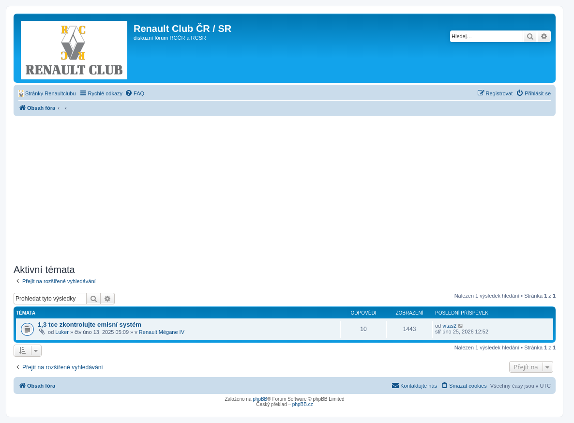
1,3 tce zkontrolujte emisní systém (89, 324)
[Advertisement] (285, 189)
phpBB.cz (302, 404)
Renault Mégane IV (161, 332)
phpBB (260, 399)
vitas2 (449, 326)
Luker (62, 332)
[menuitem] (47, 93)
